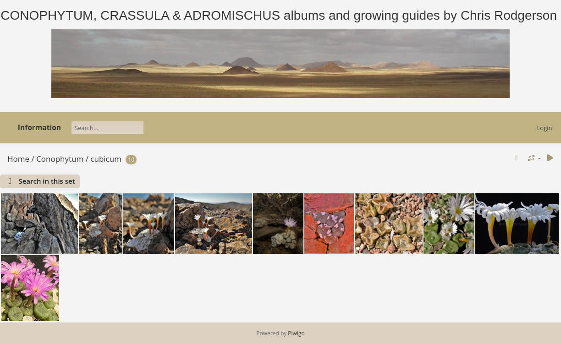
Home (18, 158)
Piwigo (296, 333)
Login (544, 128)
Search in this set (46, 181)
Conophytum (59, 158)
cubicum (105, 158)
